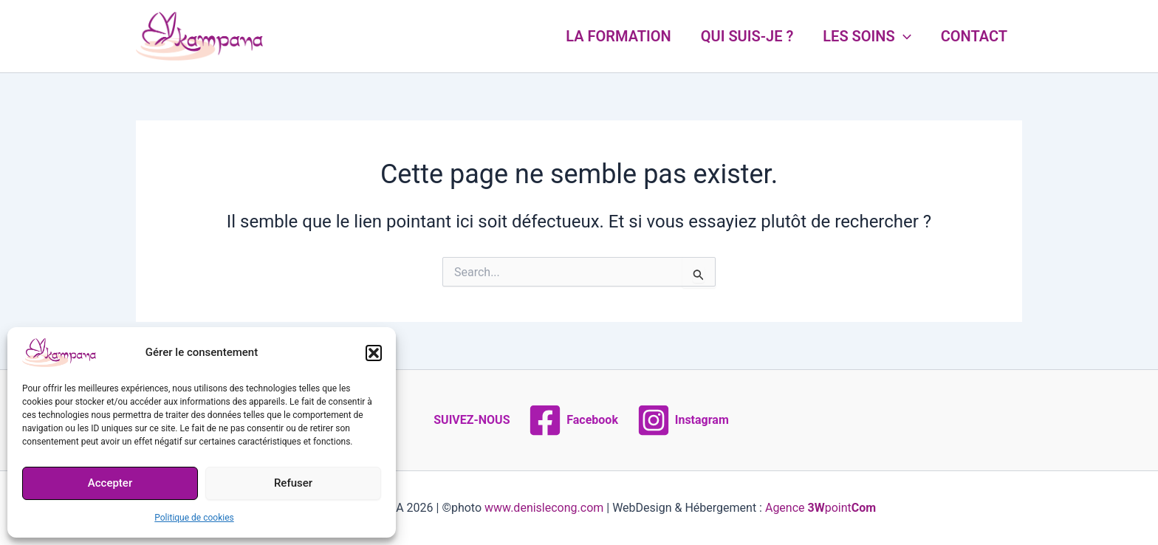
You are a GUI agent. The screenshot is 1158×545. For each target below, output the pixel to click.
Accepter (110, 483)
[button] (373, 353)
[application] (903, 36)
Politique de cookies (193, 518)
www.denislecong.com (543, 508)
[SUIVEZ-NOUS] (470, 420)
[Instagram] (682, 420)
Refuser (293, 483)
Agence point (820, 508)
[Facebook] (573, 420)
